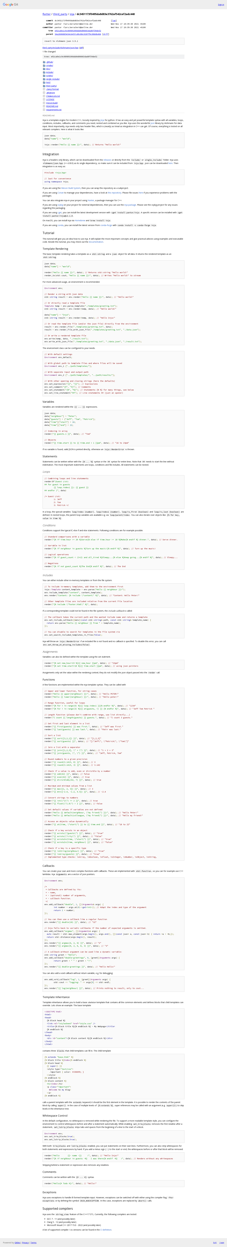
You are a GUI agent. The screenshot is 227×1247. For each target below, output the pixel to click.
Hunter (91, 200)
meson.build (51, 102)
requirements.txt (54, 109)
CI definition (105, 1229)
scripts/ (49, 75)
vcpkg (60, 204)
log (114, 20)
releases (107, 159)
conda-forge (106, 225)
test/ (48, 82)
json (153, 123)
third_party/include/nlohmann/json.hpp (60, 47)
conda (60, 225)
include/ (49, 72)
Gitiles (17, 1242)
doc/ (48, 68)
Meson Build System (70, 188)
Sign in (221, 4)
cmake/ (49, 65)
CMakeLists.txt (53, 96)
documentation (96, 241)
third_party (60, 14)
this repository (114, 192)
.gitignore (50, 92)
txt (215, 1242)
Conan (61, 192)
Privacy (25, 1242)
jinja (102, 120)
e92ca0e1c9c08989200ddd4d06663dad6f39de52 (78, 30)
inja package (130, 204)
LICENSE (50, 99)
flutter (47, 14)
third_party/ (51, 85)
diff (105, 34)
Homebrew (80, 220)
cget (60, 212)
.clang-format (52, 89)
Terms (33, 1242)
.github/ (49, 62)
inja (72, 14)
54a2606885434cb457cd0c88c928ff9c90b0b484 (78, 34)
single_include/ (53, 79)
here (170, 163)
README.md (52, 106)
